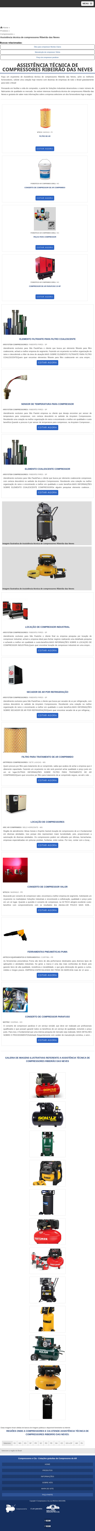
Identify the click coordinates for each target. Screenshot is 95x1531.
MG (20, 1443)
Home (47, 1464)
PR (36, 1443)
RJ (15, 1443)
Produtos (47, 1470)
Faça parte (47, 1495)
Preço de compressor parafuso (47, 57)
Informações (47, 1476)
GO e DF (69, 1443)
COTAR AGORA (45, 149)
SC (41, 1443)
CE (62, 1443)
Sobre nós (47, 1483)
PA (82, 1443)
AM (76, 1443)
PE (51, 1443)
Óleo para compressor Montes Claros (47, 47)
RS (46, 1443)
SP (30, 1443)
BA (56, 1443)
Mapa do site (47, 1489)
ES (25, 1443)
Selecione (7, 1443)
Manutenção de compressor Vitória (47, 52)
